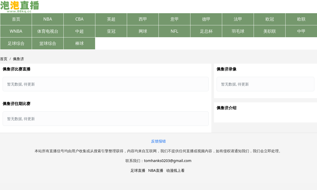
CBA (79, 19)
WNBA (16, 31)
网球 (143, 31)
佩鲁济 (18, 58)
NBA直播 (155, 170)
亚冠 (111, 31)
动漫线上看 (175, 170)
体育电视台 (47, 31)
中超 (79, 31)
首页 (16, 19)
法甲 (238, 19)
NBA (47, 19)
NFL (174, 31)
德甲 (206, 19)
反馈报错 (158, 141)
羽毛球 (238, 31)
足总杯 (206, 31)
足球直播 (137, 170)
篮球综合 (47, 43)
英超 (111, 19)
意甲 (174, 19)
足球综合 (16, 43)
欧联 (301, 19)
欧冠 (269, 19)
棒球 (79, 43)
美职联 (269, 31)
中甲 (301, 31)
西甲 (143, 19)
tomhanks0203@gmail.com (167, 160)
